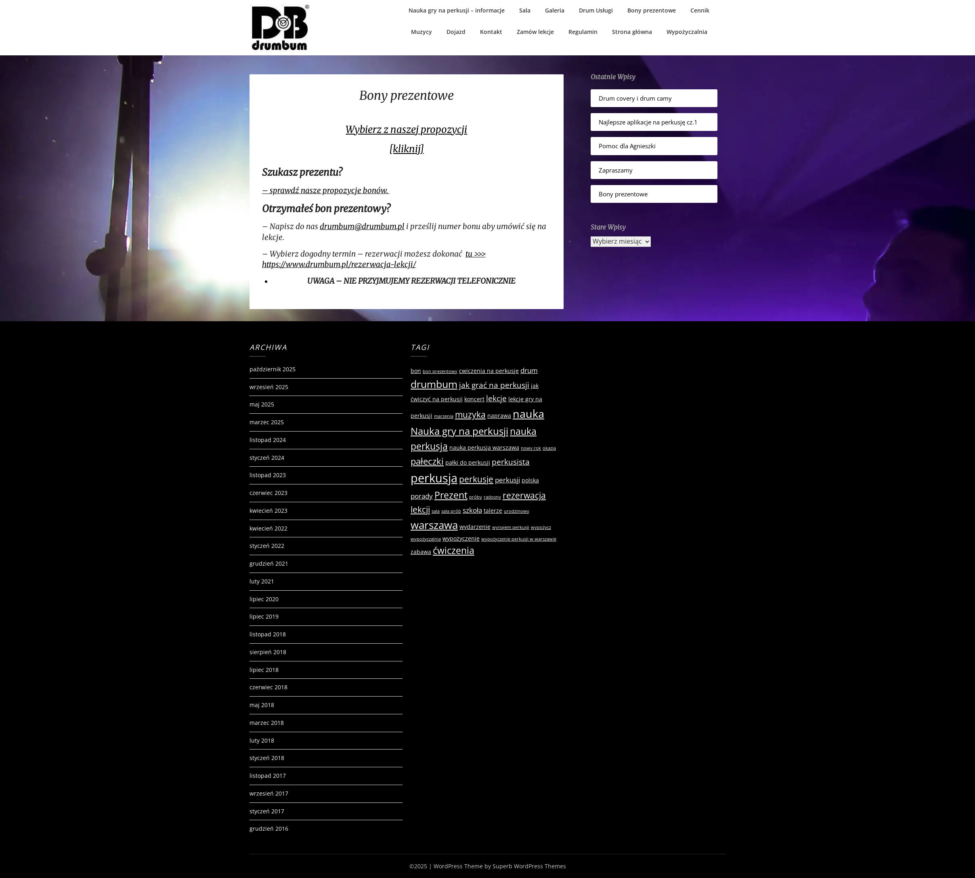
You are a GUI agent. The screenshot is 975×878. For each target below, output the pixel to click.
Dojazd (456, 32)
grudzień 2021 (269, 563)
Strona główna (632, 32)
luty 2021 (262, 581)
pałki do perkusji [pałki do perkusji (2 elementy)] (467, 462)
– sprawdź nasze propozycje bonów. (326, 190)
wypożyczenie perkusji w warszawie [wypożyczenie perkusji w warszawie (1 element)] (518, 539)
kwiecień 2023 (268, 510)
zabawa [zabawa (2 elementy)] (421, 552)
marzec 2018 (267, 722)
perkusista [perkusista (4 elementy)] (511, 462)
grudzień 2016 (269, 828)
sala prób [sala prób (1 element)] (451, 511)
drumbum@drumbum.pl (362, 226)
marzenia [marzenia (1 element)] (443, 416)
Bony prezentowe (651, 10)
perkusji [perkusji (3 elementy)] (507, 479)
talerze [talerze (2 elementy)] (493, 510)
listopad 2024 (268, 440)
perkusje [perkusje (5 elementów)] (476, 479)
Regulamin (583, 32)
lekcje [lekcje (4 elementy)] (496, 398)
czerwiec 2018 (268, 687)
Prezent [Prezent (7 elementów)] (451, 494)
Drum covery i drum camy (635, 98)
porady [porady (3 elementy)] (422, 496)
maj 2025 (262, 404)
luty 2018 (262, 740)
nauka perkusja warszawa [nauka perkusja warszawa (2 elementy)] (484, 447)
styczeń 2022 (267, 546)
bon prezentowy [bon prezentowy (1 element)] (440, 371)
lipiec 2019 (264, 616)
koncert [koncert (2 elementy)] (474, 399)
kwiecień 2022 (268, 528)
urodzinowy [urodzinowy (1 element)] (516, 511)
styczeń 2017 (267, 811)
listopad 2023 (268, 475)
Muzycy (421, 32)
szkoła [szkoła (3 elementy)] (472, 510)
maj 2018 (262, 705)
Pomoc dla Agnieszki (627, 146)
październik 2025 (273, 369)
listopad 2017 (268, 775)
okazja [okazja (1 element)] (549, 448)
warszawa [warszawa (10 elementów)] (434, 525)
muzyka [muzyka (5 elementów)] (470, 414)
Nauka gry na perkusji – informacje (457, 10)
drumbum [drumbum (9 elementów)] (434, 384)
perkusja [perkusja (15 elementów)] (434, 478)
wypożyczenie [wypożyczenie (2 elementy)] (461, 538)
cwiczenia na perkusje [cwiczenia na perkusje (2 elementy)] (489, 371)
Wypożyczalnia (687, 32)
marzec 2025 (267, 422)
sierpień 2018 (268, 652)
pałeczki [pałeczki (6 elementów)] (427, 461)
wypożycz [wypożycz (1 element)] (541, 527)
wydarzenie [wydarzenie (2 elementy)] (475, 527)
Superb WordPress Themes (529, 866)
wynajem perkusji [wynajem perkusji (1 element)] (510, 527)
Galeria (554, 10)
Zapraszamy (616, 170)
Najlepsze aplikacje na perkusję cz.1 (648, 122)
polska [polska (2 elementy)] (530, 480)
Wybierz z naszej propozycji (406, 129)
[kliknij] (406, 149)
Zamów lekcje (535, 32)
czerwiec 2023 (268, 493)
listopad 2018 (268, 634)
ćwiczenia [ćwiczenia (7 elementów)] (453, 550)
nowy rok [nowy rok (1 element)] (531, 448)
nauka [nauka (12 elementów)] (528, 413)
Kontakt (491, 32)
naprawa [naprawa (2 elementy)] (499, 415)
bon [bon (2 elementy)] (416, 371)
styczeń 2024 (267, 457)
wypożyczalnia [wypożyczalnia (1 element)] (426, 539)
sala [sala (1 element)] (436, 511)
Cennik (699, 10)
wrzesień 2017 (269, 793)
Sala (524, 10)
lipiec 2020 (264, 599)
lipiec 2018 (264, 670)
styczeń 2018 (267, 758)
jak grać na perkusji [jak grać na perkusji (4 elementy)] (494, 385)
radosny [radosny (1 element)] (492, 497)
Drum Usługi (596, 10)
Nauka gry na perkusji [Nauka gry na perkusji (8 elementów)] (459, 431)
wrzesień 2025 (269, 387)
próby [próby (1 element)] (475, 497)
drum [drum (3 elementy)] (529, 370)
